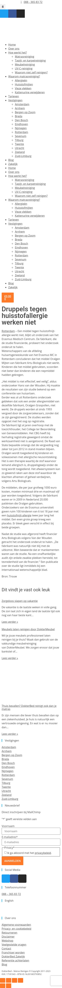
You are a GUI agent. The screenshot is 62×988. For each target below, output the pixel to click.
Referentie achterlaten (15, 960)
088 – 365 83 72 (11, 894)
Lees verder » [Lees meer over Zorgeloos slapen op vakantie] (10, 622)
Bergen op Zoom (25, 112)
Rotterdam (21, 132)
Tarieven (13, 96)
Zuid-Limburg (23, 156)
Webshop (7, 940)
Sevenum (20, 136)
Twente (19, 144)
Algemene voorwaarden (16, 924)
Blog (11, 160)
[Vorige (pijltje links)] (2, 985)
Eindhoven (21, 124)
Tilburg (19, 140)
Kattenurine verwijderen (30, 92)
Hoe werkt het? (17, 52)
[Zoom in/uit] (2, 980)
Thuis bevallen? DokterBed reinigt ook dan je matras (29, 707)
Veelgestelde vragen (14, 944)
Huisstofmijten (24, 84)
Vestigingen (15, 100)
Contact (6, 948)
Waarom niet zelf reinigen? (31, 72)
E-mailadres (10, 837)
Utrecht (19, 148)
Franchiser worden (13, 952)
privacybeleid (43, 853)
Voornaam (8, 826)
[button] (2, 6)
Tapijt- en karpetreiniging (30, 60)
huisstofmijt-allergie (19, 515)
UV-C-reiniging (23, 68)
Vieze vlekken (23, 88)
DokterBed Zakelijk (13, 956)
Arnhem (20, 108)
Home (12, 44)
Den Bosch (21, 120)
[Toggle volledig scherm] (8, 980)
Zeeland (20, 152)
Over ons (13, 48)
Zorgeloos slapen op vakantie (20, 601)
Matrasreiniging (24, 56)
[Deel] (14, 980)
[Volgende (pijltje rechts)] (8, 985)
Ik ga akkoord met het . (29, 853)
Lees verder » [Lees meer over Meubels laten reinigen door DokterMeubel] (10, 658)
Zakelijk (13, 164)
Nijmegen (21, 128)
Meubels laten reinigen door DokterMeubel (28, 629)
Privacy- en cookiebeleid (16, 928)
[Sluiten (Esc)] (20, 980)
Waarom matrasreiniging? (24, 76)
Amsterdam (22, 104)
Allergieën (21, 80)
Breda (18, 116)
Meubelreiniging (25, 64)
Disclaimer (8, 936)
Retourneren (9, 932)
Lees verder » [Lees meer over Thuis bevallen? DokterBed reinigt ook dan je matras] (10, 734)
